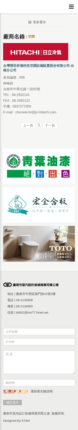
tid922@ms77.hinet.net (32, 312)
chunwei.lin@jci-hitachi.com (35, 112)
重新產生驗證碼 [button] (42, 391)
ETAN (26, 420)
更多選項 (37, 22)
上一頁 (28, 125)
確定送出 (12, 402)
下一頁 (50, 125)
